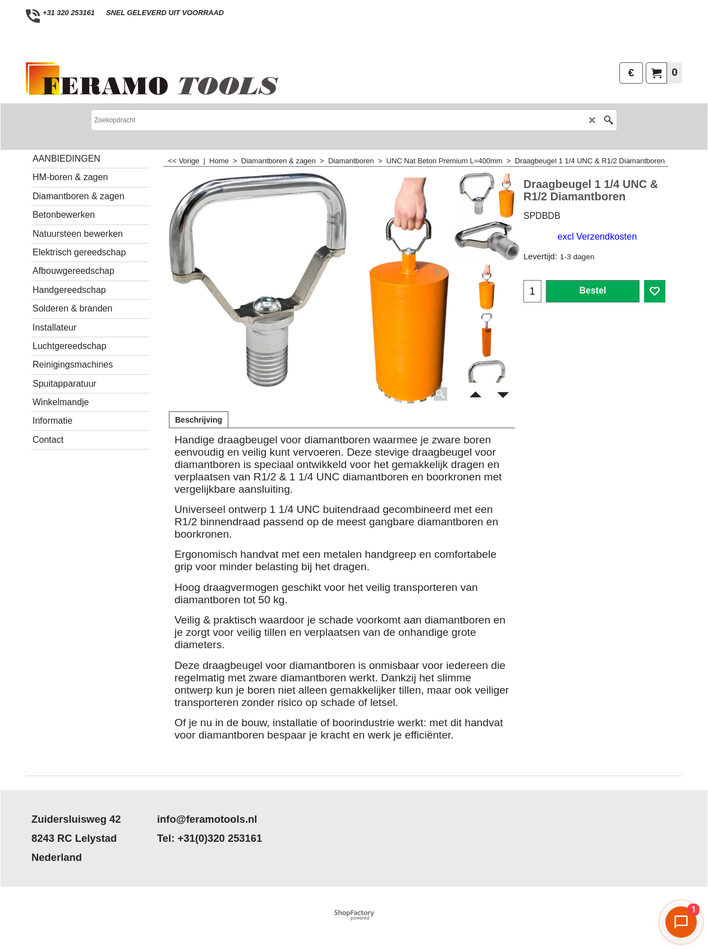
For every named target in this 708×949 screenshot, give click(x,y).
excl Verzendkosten (597, 236)
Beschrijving (198, 419)
